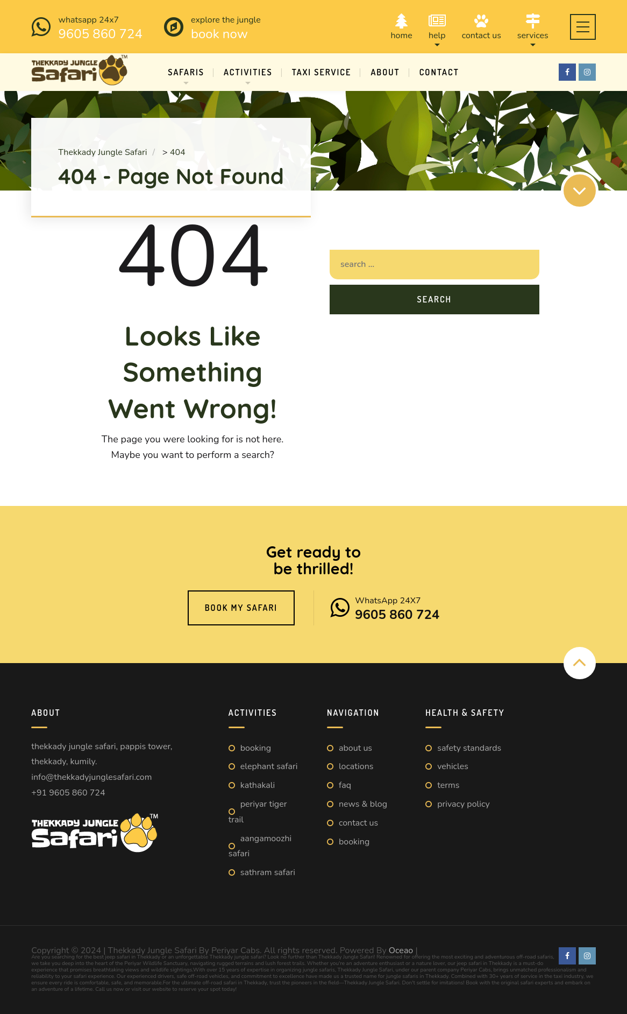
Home (401, 26)
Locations (356, 766)
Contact (439, 72)
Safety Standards (469, 748)
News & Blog (363, 804)
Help (437, 26)
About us (355, 748)
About (385, 72)
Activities (248, 72)
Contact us (481, 26)
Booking (255, 748)
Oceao (401, 950)
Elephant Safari (269, 766)
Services (532, 26)
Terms (448, 785)
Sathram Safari (267, 872)
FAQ (345, 785)
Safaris (186, 72)
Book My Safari (241, 607)
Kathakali (257, 785)
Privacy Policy (463, 804)
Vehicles (452, 766)
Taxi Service (322, 72)
